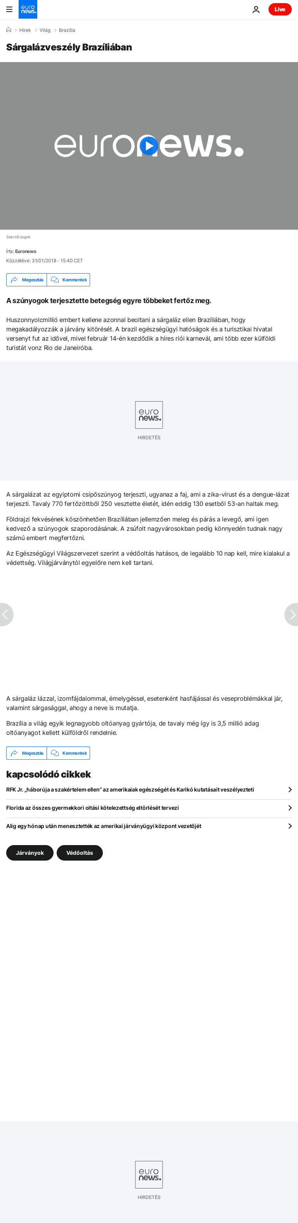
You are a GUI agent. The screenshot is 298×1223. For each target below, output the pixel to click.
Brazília (67, 30)
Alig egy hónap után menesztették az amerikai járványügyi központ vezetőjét (103, 826)
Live (280, 9)
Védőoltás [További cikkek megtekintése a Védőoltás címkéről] (79, 852)
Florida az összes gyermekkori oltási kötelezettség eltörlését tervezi (92, 807)
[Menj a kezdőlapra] (28, 9)
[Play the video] (149, 146)
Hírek (25, 30)
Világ (45, 30)
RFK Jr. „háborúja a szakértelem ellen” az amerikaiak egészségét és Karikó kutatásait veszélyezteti (130, 789)
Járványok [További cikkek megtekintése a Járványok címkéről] (30, 852)
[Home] (8, 30)
